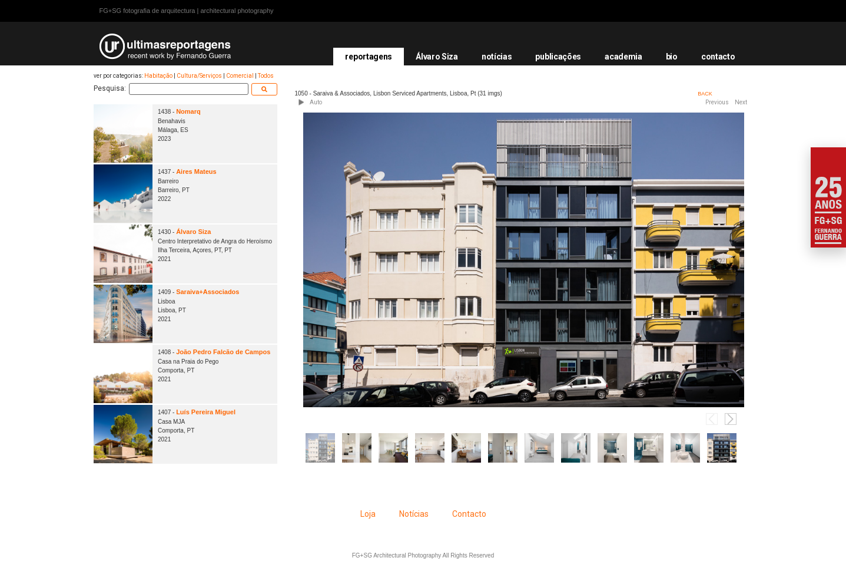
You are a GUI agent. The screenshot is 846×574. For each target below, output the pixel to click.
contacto (718, 56)
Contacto (469, 514)
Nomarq (188, 111)
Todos (266, 75)
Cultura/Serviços (199, 75)
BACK (705, 94)
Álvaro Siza (437, 56)
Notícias (414, 514)
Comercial (240, 75)
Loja (368, 514)
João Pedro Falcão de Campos (223, 351)
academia (623, 56)
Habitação (158, 75)
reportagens (368, 56)
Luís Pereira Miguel (205, 411)
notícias (497, 56)
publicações (558, 56)
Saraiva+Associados (207, 291)
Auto (316, 102)
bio (672, 56)
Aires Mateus (196, 171)
